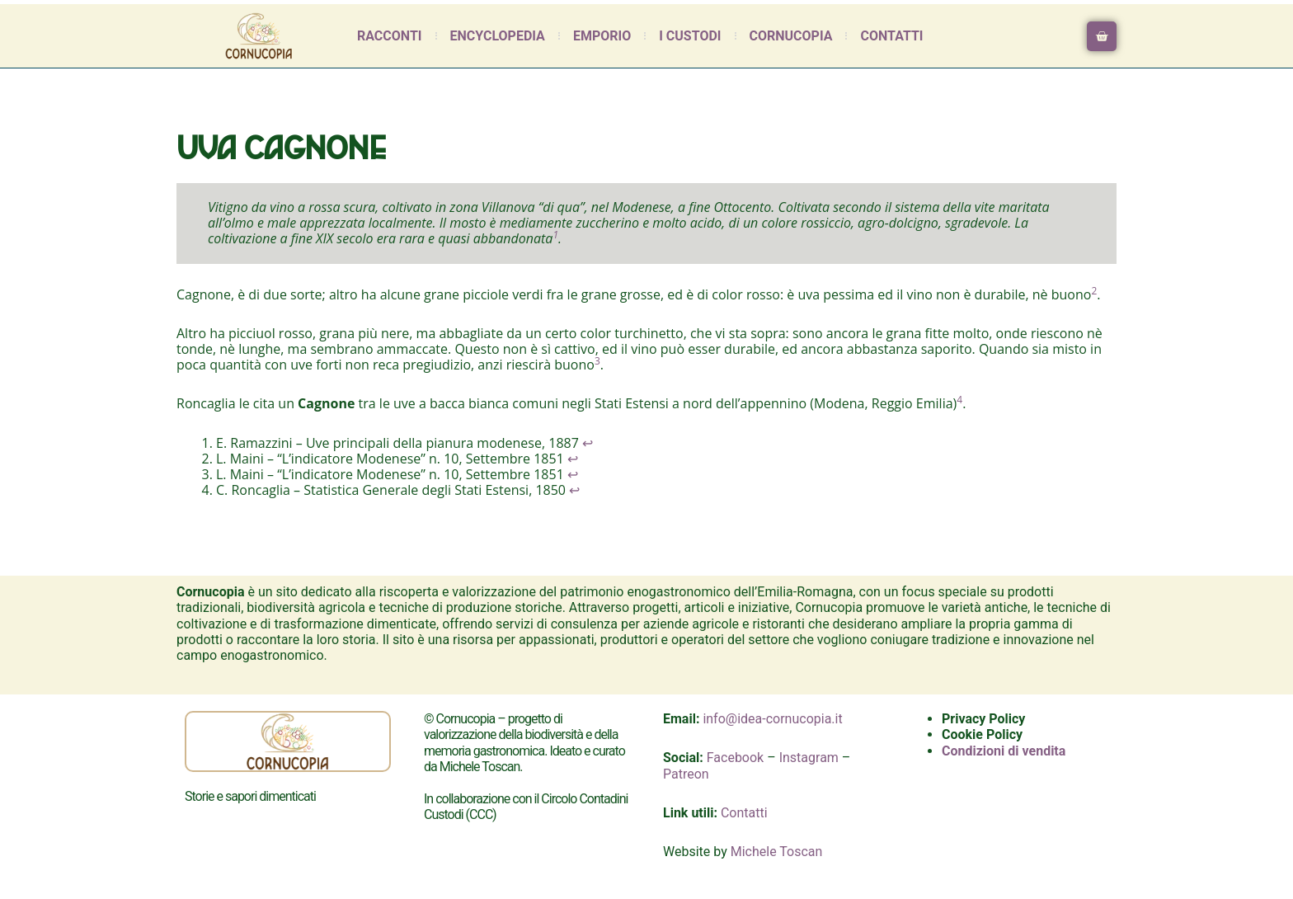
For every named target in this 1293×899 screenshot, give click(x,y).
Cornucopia (791, 36)
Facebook (735, 757)
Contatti (891, 36)
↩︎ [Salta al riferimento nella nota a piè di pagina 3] (572, 474)
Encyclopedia (497, 36)
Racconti (389, 36)
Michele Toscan (777, 851)
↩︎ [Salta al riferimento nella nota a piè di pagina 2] (572, 459)
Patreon (686, 774)
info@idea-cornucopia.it (772, 719)
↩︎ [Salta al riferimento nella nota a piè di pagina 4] (574, 490)
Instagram (809, 757)
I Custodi (690, 36)
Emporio (602, 36)
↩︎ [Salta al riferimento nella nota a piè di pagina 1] (587, 443)
